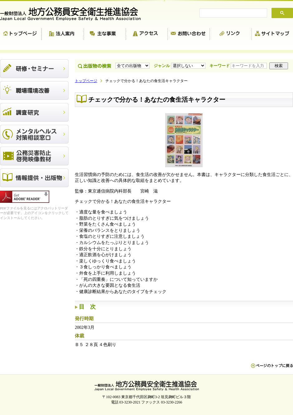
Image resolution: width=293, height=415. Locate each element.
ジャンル (180, 65)
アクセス (147, 34)
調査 (34, 112)
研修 (34, 68)
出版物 (34, 177)
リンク (231, 34)
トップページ (21, 34)
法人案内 (63, 34)
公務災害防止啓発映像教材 (34, 156)
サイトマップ (272, 34)
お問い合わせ (189, 34)
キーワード (238, 65)
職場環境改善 (34, 90)
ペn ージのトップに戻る (272, 369)
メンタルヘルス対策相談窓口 (34, 134)
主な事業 (105, 34)
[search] (233, 13)
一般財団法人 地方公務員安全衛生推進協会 (73, 14)
